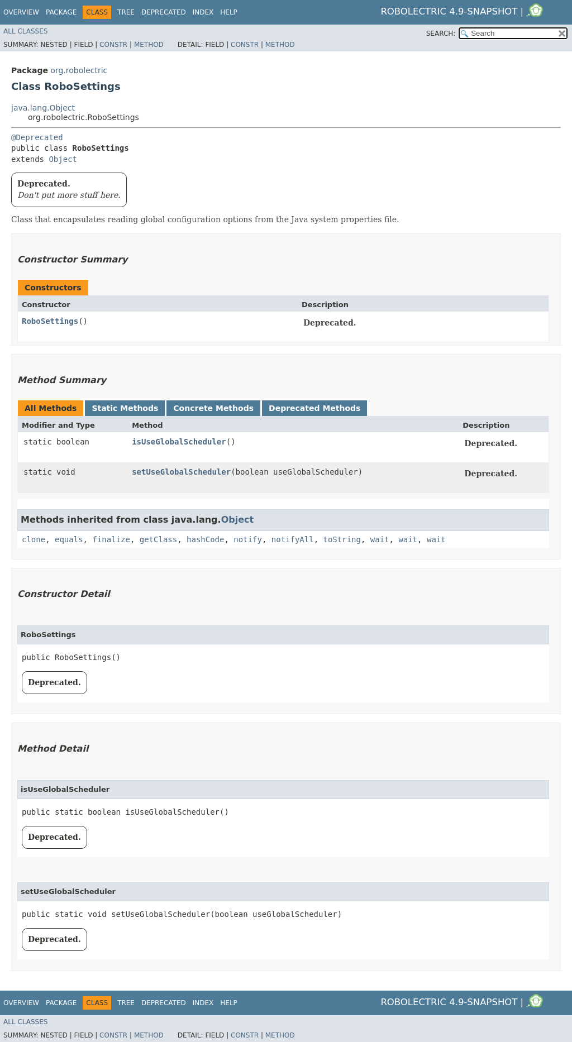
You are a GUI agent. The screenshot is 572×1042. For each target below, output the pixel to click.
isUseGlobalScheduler (179, 441)
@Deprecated (37, 137)
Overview (21, 12)
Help (228, 12)
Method (149, 45)
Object (63, 159)
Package (61, 12)
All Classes (25, 31)
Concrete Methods (213, 408)
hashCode (205, 539)
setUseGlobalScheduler (181, 471)
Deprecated (163, 12)
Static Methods (125, 408)
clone (33, 539)
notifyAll (292, 539)
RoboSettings (50, 321)
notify (247, 539)
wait (379, 539)
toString (342, 539)
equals (69, 539)
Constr (113, 45)
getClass (158, 539)
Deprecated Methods (314, 408)
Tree (126, 12)
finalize (111, 539)
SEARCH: (441, 33)
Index (203, 12)
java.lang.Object (43, 107)
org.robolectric (78, 70)
